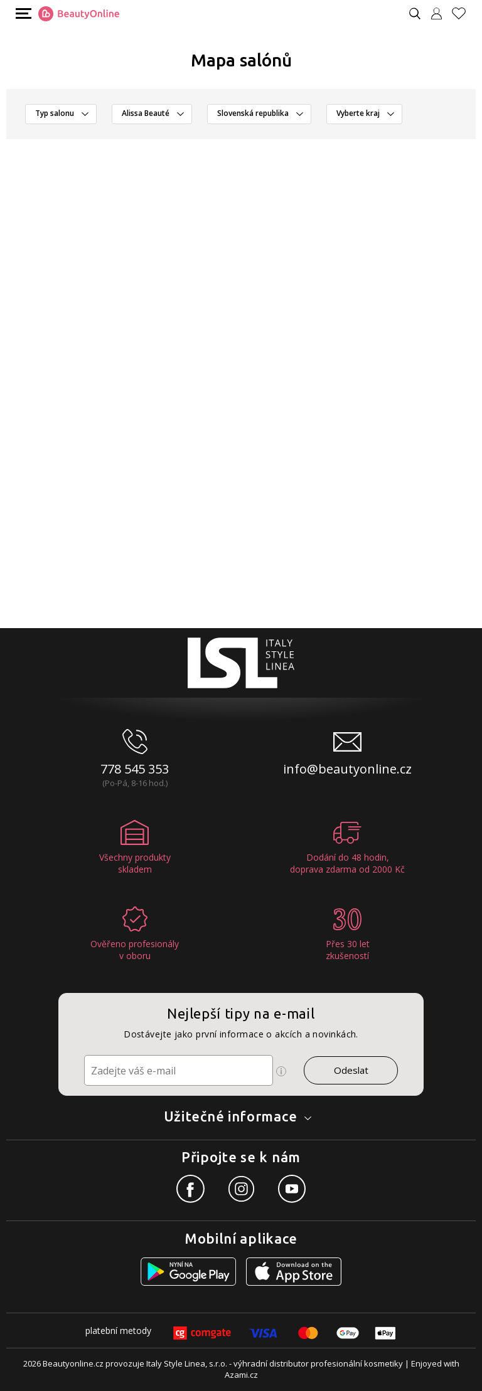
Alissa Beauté (145, 113)
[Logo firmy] (79, 13)
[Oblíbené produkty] (464, 13)
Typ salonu (54, 113)
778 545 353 (134, 768)
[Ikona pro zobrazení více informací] (281, 1071)
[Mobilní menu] (22, 12)
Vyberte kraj (358, 113)
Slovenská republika (253, 113)
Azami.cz (241, 1374)
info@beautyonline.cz (347, 768)
